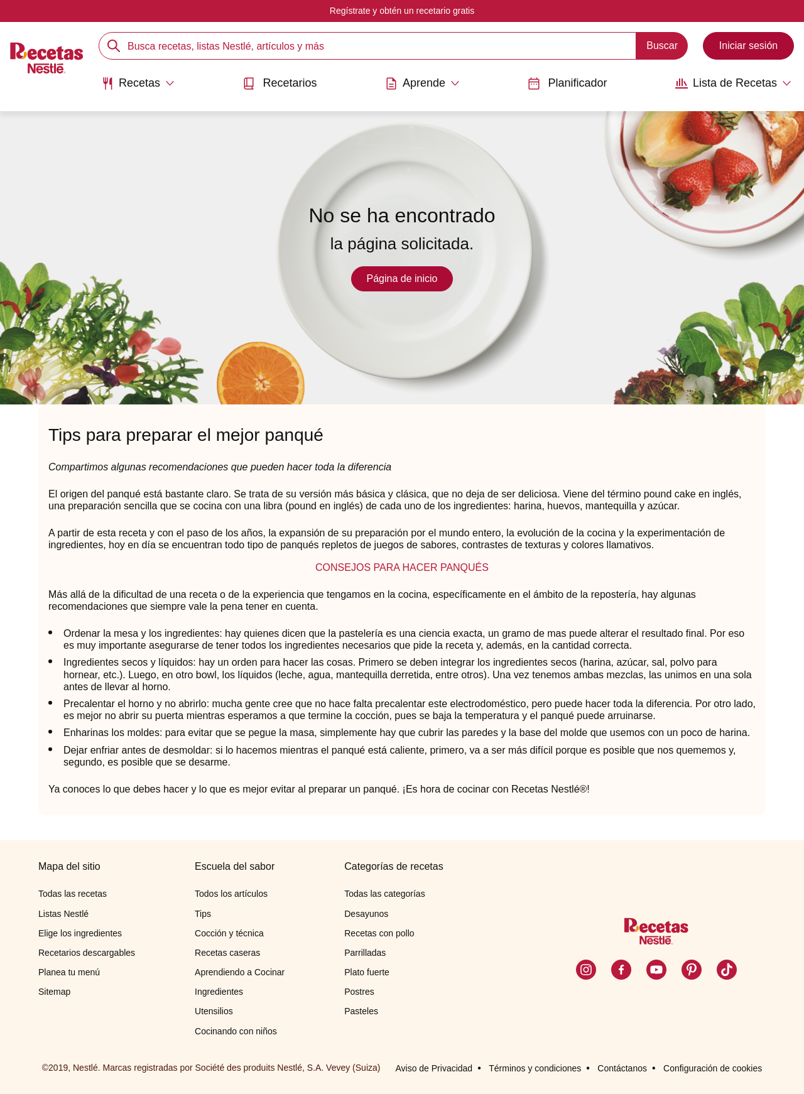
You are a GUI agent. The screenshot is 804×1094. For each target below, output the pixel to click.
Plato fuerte (366, 972)
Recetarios (279, 83)
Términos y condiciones (535, 1068)
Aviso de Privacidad (433, 1068)
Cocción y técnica (229, 933)
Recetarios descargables (86, 953)
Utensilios (214, 1011)
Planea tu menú (69, 972)
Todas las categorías (384, 894)
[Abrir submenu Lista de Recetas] (733, 83)
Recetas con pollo (379, 933)
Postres (359, 992)
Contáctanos (622, 1068)
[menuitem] (138, 88)
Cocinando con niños (236, 1031)
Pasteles (361, 1011)
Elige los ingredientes (80, 933)
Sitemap (54, 992)
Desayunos (366, 914)
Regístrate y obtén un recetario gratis (402, 11)
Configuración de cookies (712, 1068)
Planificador (567, 83)
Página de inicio (402, 278)
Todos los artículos (231, 894)
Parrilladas (365, 953)
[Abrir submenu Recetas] (138, 83)
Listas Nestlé (63, 914)
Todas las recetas (72, 894)
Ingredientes (219, 992)
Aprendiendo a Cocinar (240, 972)
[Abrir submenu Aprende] (422, 83)
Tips (203, 914)
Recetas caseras (227, 953)
